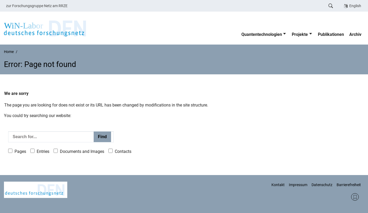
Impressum (298, 185)
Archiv (355, 34)
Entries (43, 151)
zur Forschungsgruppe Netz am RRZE (37, 6)
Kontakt (278, 185)
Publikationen (331, 34)
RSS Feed (355, 197)
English (355, 6)
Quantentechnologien (261, 34)
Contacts (123, 151)
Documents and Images (82, 151)
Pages (20, 151)
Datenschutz (322, 185)
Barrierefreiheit (349, 185)
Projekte (300, 34)
